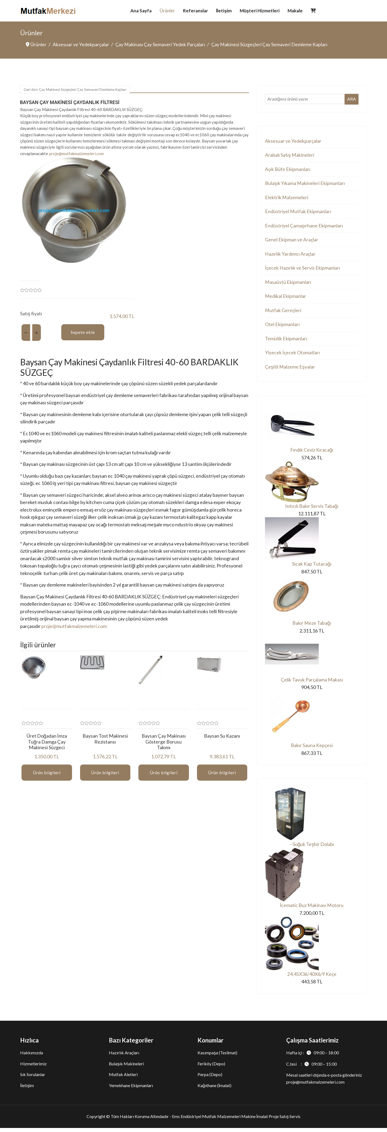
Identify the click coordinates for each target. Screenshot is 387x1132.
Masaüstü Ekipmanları (288, 284)
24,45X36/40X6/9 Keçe (312, 978)
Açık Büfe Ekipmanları (288, 170)
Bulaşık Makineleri (126, 1067)
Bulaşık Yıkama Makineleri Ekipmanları (305, 184)
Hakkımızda (31, 1056)
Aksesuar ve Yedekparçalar (293, 141)
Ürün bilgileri (47, 777)
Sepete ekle (83, 332)
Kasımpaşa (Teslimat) (217, 1056)
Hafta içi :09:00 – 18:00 (312, 1056)
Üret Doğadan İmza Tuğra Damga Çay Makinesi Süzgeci (47, 746)
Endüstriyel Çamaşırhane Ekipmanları (304, 227)
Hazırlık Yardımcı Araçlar (290, 255)
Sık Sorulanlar (32, 1078)
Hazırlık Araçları (124, 1056)
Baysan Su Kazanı (222, 741)
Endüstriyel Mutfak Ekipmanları (298, 212)
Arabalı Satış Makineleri (289, 155)
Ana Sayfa (141, 10)
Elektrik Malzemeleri (286, 198)
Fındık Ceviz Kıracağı (311, 453)
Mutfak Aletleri (123, 1078)
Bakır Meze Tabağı (311, 626)
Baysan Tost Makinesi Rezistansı (105, 743)
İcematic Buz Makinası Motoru (311, 909)
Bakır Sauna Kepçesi (312, 749)
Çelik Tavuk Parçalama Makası (312, 683)
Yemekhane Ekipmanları (131, 1089)
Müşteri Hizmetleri (260, 10)
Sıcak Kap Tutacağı (311, 567)
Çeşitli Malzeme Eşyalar (290, 369)
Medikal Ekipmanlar (285, 298)
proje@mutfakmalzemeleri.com (76, 153)
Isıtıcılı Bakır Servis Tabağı (311, 509)
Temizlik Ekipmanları (286, 341)
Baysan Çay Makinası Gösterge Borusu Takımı (164, 746)
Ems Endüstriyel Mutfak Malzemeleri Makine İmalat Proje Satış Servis (236, 1120)
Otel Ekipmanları (282, 327)
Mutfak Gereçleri (283, 312)
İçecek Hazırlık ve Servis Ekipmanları (302, 270)
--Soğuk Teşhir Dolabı (311, 848)
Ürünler (167, 10)
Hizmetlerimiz (33, 1067)
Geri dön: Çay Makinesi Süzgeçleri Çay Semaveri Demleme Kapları (75, 90)
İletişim (224, 10)
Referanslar (195, 10)
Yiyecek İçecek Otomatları (292, 355)
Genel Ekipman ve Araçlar (291, 241)
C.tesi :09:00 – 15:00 (311, 1067)
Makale (295, 10)
